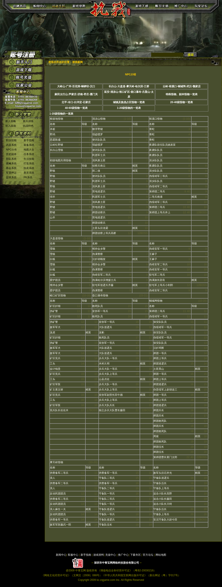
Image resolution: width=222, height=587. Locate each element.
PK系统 (28, 177)
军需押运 (11, 172)
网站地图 (161, 554)
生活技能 (29, 158)
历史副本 (11, 154)
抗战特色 (28, 125)
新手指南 (29, 140)
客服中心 (73, 554)
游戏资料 (98, 554)
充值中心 (110, 554)
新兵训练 (28, 121)
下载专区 (135, 554)
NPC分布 (11, 149)
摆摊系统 (11, 163)
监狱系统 (11, 177)
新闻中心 (61, 554)
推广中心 (123, 554)
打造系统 (29, 163)
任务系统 (29, 154)
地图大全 (29, 149)
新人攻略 (10, 121)
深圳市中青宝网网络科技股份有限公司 (116, 562)
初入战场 (10, 125)
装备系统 (29, 145)
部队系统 (11, 158)
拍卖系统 (29, 168)
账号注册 (22, 54)
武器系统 (11, 145)
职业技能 (11, 140)
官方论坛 (148, 554)
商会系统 (11, 168)
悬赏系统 (29, 172)
